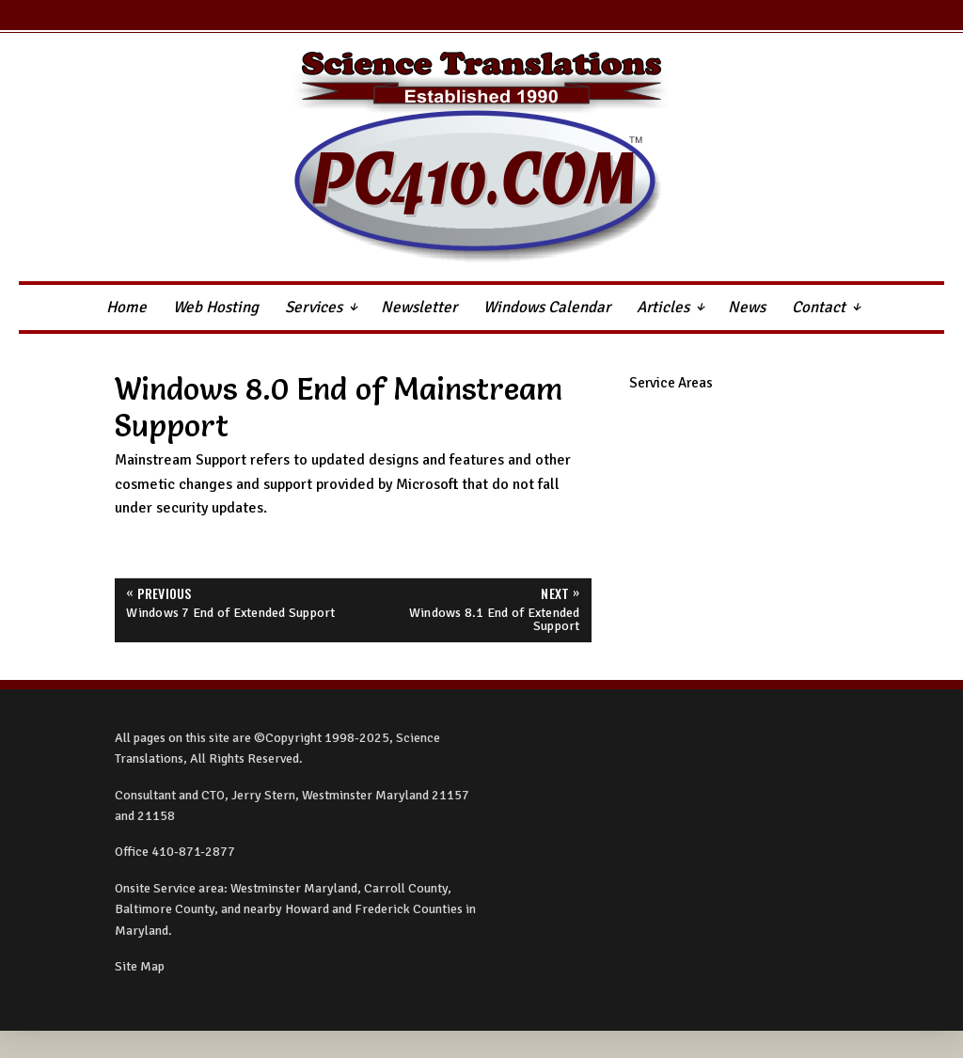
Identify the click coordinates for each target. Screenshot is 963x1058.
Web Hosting (216, 307)
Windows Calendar (546, 307)
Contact (818, 307)
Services (313, 307)
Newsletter (419, 307)
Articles (663, 307)
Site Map (140, 966)
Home (126, 307)
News (747, 307)
